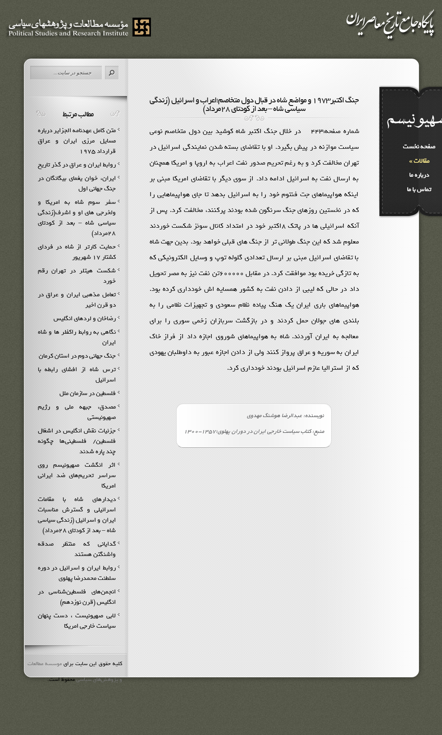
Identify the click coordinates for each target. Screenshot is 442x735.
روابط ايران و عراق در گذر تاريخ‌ (77, 165)
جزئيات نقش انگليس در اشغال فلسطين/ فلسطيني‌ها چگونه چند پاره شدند (77, 441)
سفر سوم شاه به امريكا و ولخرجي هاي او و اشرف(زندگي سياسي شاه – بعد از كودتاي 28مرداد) (77, 218)
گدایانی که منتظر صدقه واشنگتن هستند (77, 549)
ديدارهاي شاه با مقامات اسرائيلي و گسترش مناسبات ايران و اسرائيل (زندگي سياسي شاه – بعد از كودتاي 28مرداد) (77, 515)
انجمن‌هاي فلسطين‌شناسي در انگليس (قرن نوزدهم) (77, 597)
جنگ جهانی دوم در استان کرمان (77, 356)
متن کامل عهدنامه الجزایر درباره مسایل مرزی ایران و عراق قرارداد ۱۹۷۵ (77, 140)
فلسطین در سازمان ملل (87, 393)
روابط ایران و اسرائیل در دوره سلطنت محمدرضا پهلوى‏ (77, 573)
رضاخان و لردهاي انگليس (85, 318)
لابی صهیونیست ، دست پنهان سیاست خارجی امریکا (77, 621)
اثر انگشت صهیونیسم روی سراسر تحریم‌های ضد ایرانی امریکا (77, 475)
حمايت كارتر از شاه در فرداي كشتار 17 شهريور (77, 252)
